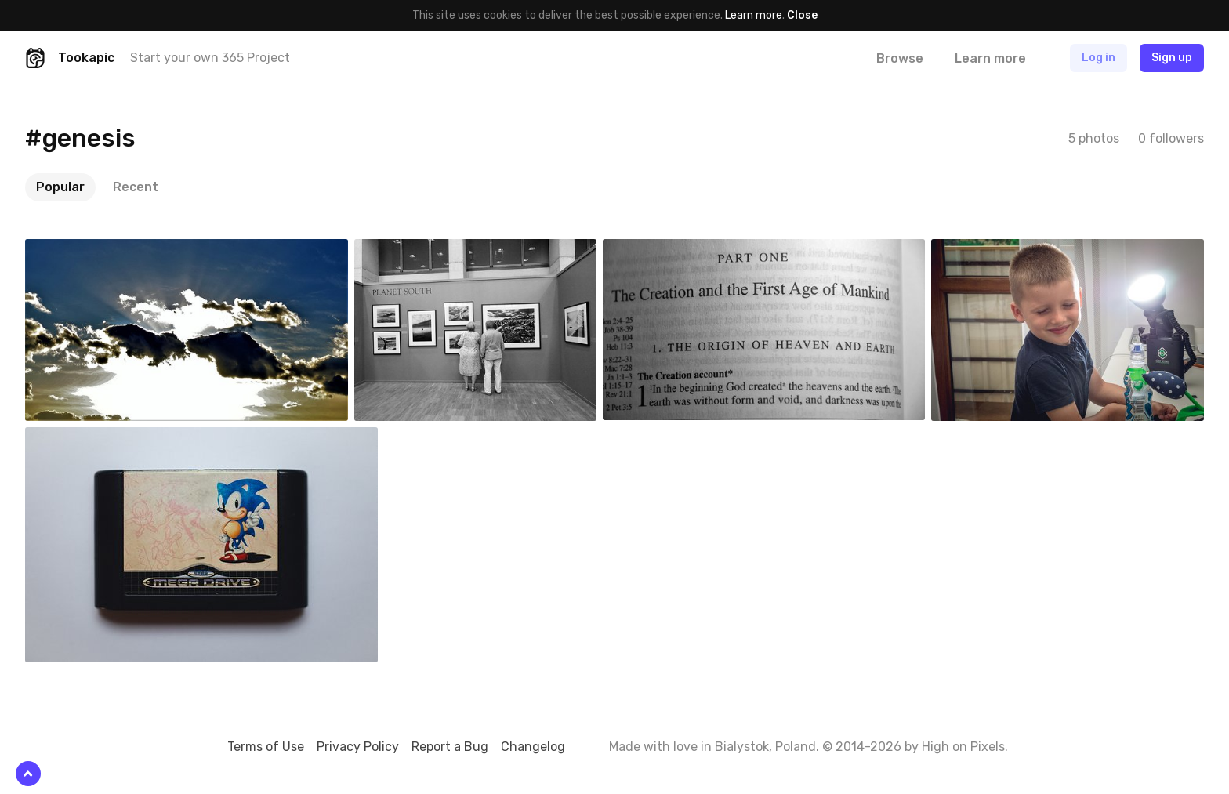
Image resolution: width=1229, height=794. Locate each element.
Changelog (533, 746)
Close (802, 15)
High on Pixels (963, 746)
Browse (899, 58)
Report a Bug (449, 746)
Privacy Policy (358, 746)
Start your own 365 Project (210, 57)
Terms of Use (265, 746)
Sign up (1171, 57)
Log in (1098, 57)
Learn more (753, 15)
